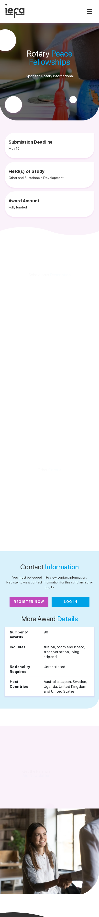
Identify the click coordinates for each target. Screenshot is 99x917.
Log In (70, 602)
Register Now (29, 602)
